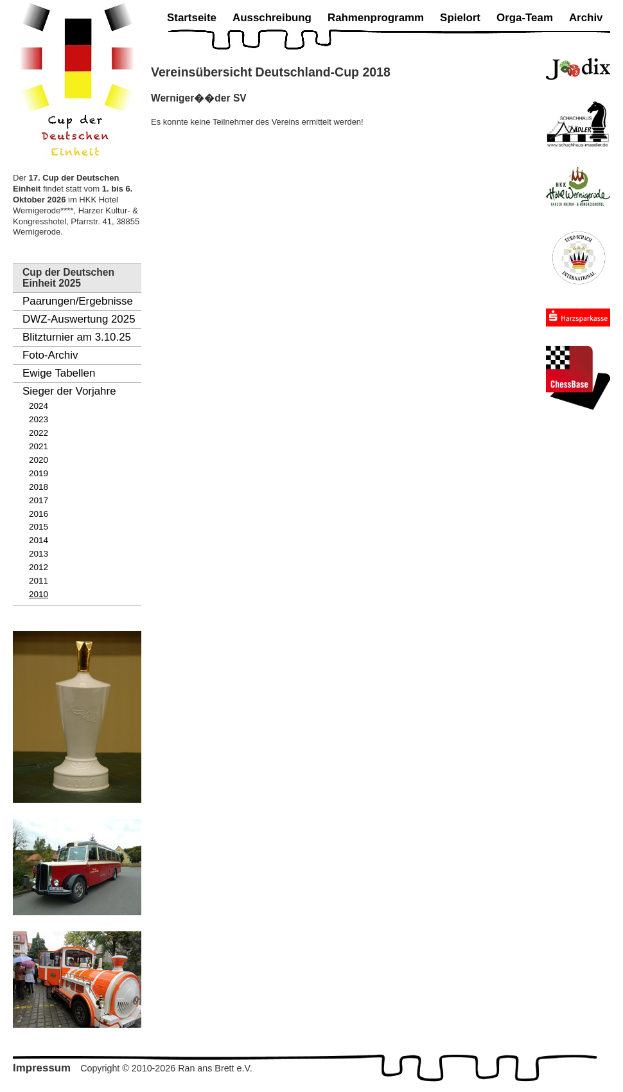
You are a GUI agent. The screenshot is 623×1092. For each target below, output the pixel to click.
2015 (38, 527)
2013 (38, 554)
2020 (38, 460)
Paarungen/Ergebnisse (77, 301)
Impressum (42, 1068)
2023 (38, 419)
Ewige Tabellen (58, 373)
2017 (38, 500)
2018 (38, 487)
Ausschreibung (272, 18)
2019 (38, 473)
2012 (38, 567)
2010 (38, 594)
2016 (38, 514)
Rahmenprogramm (376, 18)
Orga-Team (524, 18)
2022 (38, 433)
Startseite (191, 18)
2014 (38, 540)
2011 (38, 581)
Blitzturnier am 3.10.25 (76, 337)
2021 (38, 446)
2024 (38, 406)
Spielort (460, 18)
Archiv (586, 18)
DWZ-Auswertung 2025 (79, 319)
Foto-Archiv (50, 355)
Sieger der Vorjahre (69, 391)
